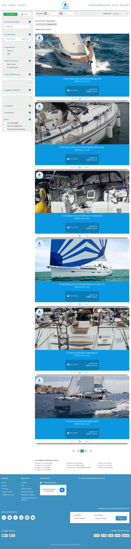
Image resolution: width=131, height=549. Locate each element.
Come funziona (26, 489)
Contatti (24, 482)
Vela (7, 54)
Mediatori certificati (28, 495)
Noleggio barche (44, 463)
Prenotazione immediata (14, 129)
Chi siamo (5, 489)
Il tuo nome (77, 515)
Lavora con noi (7, 492)
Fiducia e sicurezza (27, 492)
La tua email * (99, 515)
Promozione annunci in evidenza (29, 499)
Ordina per (107, 13)
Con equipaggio (11, 123)
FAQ (22, 486)
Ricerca (4, 486)
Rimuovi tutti (50, 21)
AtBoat (65, 5)
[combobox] (17, 26)
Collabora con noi (8, 495)
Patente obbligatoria (13, 126)
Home (4, 482)
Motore (8, 51)
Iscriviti (121, 518)
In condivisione (11, 67)
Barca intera (10, 64)
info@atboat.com (50, 482)
